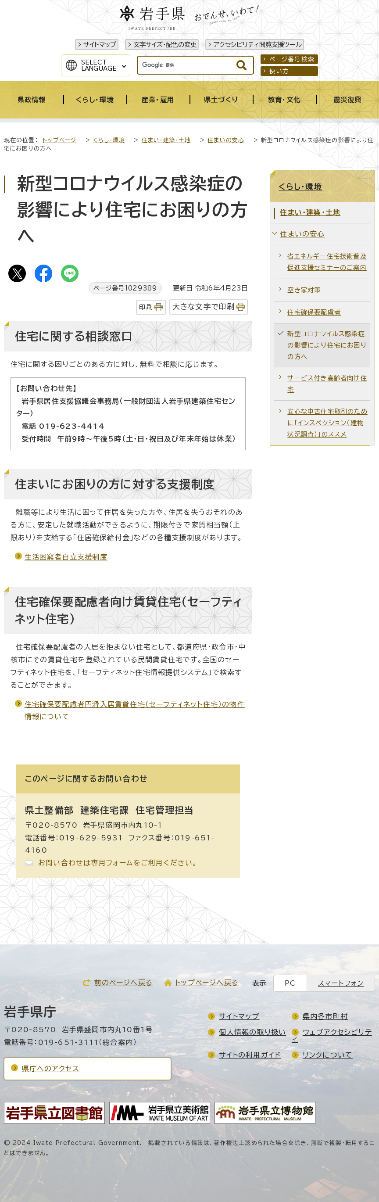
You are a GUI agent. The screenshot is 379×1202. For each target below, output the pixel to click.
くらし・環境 (109, 140)
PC (290, 983)
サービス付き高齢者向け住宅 (327, 384)
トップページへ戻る (207, 982)
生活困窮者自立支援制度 (66, 556)
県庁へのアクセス (51, 1068)
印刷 (145, 307)
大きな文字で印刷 (203, 306)
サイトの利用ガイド (250, 1054)
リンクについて (328, 1054)
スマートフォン (341, 983)
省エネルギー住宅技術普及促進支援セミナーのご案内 (326, 262)
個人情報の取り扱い (252, 1032)
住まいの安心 (225, 140)
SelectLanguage (99, 65)
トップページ (59, 140)
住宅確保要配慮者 (314, 312)
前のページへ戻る (123, 982)
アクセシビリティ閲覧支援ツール (258, 44)
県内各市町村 (325, 1016)
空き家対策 (304, 290)
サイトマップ (99, 44)
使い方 (279, 71)
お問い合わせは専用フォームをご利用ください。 (117, 862)
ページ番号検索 (292, 59)
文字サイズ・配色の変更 (165, 44)
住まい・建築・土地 (166, 140)
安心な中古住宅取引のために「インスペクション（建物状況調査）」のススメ (327, 423)
